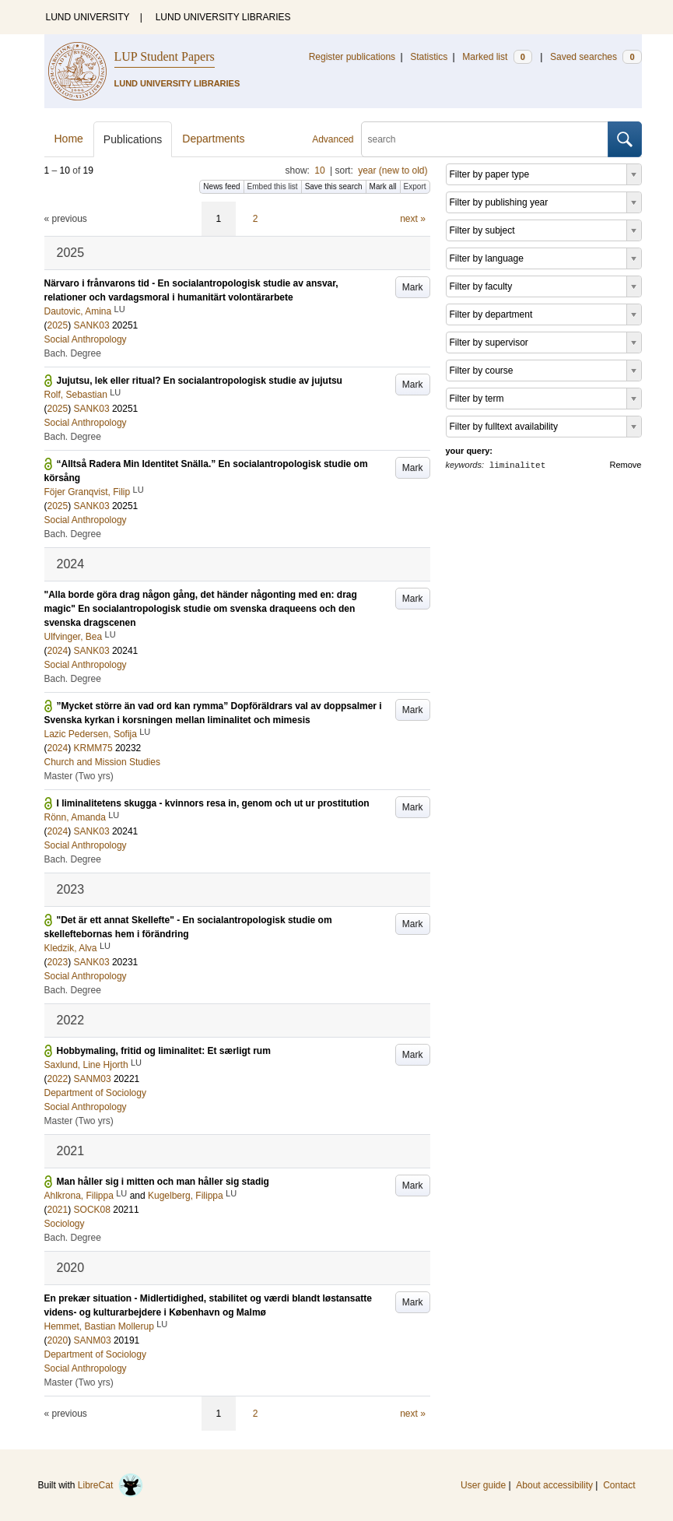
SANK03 (92, 325)
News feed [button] (221, 186)
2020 (57, 1340)
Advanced (332, 139)
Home (68, 138)
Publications (133, 139)
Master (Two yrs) (79, 776)
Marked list (496, 56)
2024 (57, 650)
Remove (626, 464)
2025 (57, 325)
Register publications (352, 56)
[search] (484, 139)
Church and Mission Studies (102, 762)
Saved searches (596, 56)
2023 (57, 962)
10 (319, 170)
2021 (57, 1209)
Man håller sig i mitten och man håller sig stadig (163, 1181)
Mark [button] (412, 287)
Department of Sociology (95, 1092)
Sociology (64, 1223)
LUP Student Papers (164, 56)
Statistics (428, 56)
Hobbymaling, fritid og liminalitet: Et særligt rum (164, 1050)
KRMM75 (93, 748)
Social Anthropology (85, 339)
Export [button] (415, 186)
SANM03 (92, 1078)
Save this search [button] (334, 186)
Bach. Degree (72, 353)
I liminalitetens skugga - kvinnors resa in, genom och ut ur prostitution (213, 803)
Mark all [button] (383, 186)
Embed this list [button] (272, 186)
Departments (213, 138)
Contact (619, 1485)
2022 (57, 1078)
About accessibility (554, 1485)
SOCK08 (92, 1209)
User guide (483, 1485)
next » (413, 218)
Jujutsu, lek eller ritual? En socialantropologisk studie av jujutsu (199, 380)
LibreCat (110, 1485)
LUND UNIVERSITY (88, 17)
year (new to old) (392, 170)
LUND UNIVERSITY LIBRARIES (223, 17)
